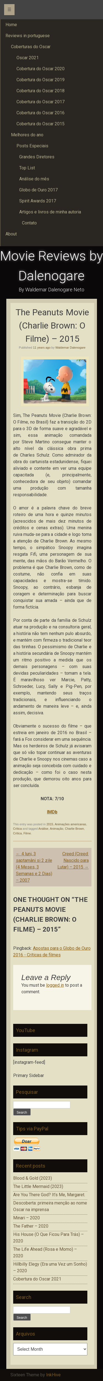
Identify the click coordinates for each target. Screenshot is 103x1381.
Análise (43, 828)
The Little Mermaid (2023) (38, 1186)
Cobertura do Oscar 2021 (37, 1279)
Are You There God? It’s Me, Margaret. (49, 1194)
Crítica (17, 828)
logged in (55, 985)
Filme (27, 833)
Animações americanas (70, 824)
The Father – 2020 (30, 1226)
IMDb (52, 812)
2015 (49, 824)
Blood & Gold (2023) (32, 1178)
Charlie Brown (74, 828)
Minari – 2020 (26, 1217)
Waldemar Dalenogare (70, 347)
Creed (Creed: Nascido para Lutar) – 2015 (73, 860)
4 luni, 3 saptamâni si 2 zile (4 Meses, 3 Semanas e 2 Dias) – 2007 (34, 867)
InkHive (53, 1374)
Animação (56, 828)
